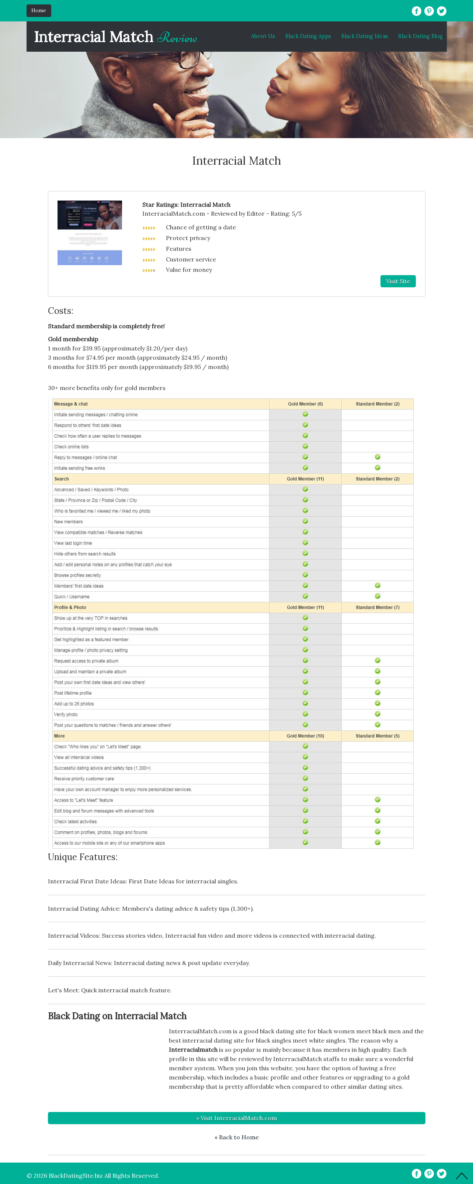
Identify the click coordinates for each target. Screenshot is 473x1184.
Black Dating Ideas (364, 36)
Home (38, 10)
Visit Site (398, 281)
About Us (263, 36)
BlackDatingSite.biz (76, 1175)
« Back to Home (237, 1137)
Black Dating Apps (308, 36)
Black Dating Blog (420, 36)
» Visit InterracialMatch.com (236, 1118)
